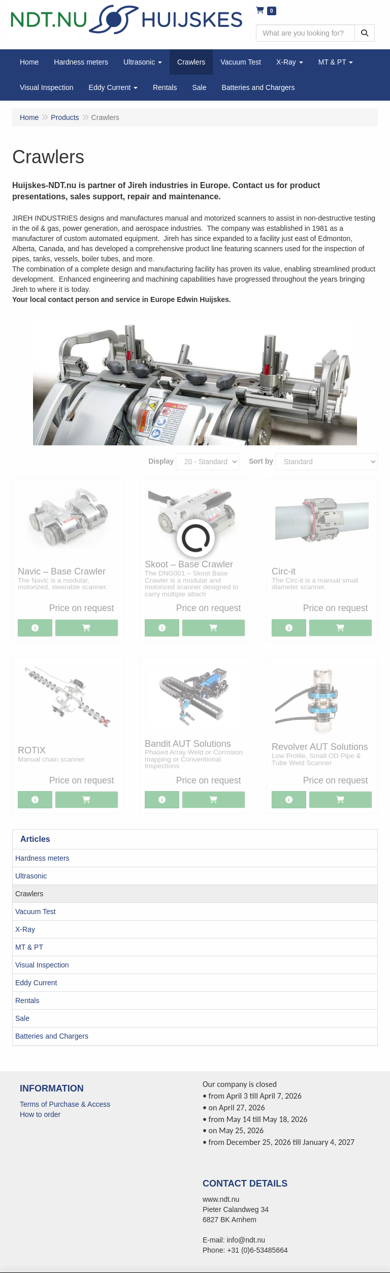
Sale (22, 1018)
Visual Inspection (42, 965)
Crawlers (29, 894)
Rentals (27, 1000)
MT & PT (29, 947)
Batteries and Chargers (51, 1036)
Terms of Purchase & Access (65, 1104)
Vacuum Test (35, 911)
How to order (40, 1114)
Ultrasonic (31, 876)
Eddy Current (36, 983)
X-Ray (25, 929)
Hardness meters (42, 858)
